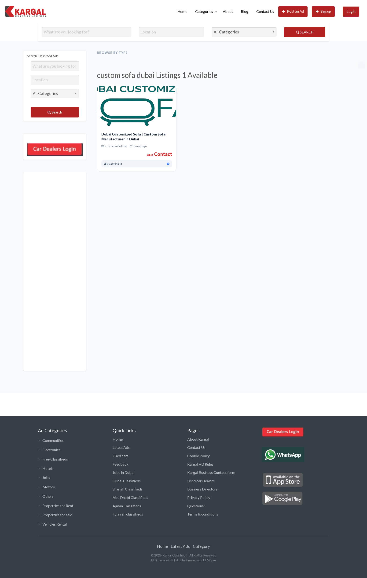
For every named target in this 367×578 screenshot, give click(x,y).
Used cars (120, 456)
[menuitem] (182, 12)
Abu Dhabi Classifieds (130, 497)
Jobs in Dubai (123, 472)
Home (182, 11)
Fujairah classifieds (128, 514)
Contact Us (265, 11)
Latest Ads (121, 447)
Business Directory (202, 489)
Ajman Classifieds (127, 506)
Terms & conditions (202, 514)
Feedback (120, 464)
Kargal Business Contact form (211, 472)
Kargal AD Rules (200, 464)
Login (351, 11)
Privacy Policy (198, 497)
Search (304, 32)
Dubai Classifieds (127, 481)
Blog (244, 11)
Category (201, 546)
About (228, 11)
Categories (204, 11)
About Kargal (198, 439)
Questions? (196, 506)
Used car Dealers (201, 481)
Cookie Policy (198, 456)
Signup (323, 11)
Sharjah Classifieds (128, 489)
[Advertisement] (55, 271)
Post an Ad (293, 11)
